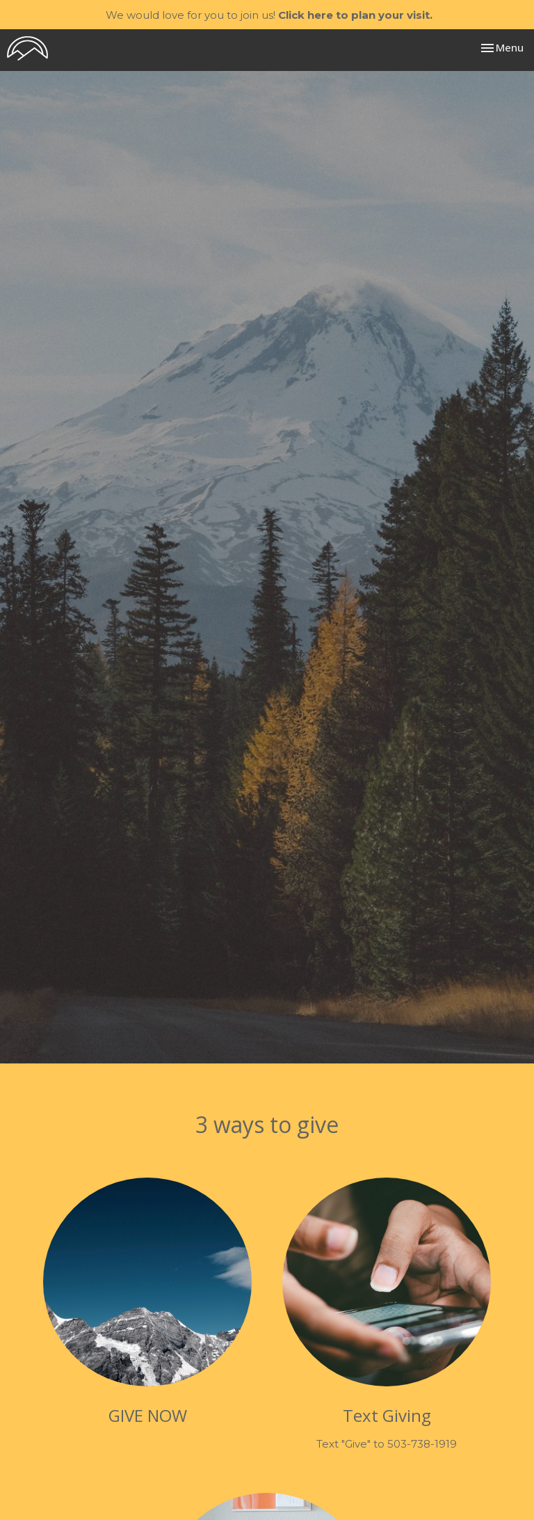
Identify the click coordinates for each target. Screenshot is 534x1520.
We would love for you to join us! (269, 15)
